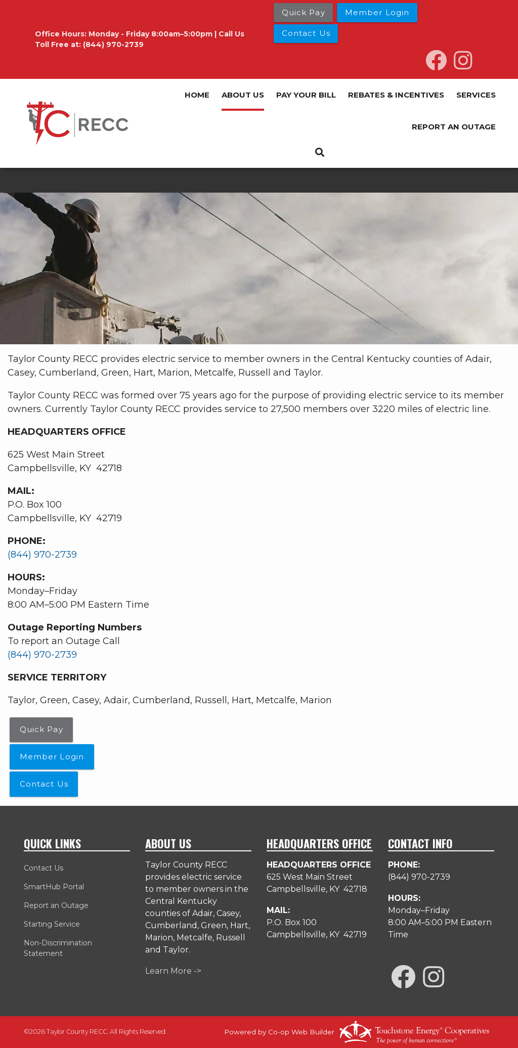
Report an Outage (56, 905)
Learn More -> (173, 971)
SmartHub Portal (54, 886)
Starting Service (52, 924)
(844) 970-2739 (42, 554)
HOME (197, 95)
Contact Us (43, 868)
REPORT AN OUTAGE (454, 126)
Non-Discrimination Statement (58, 948)
